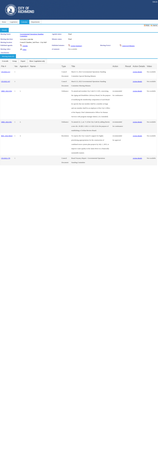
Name (33, 66)
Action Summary (76, 46)
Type (63, 66)
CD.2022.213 (5, 72)
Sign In (155, 1)
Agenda (25, 46)
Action (115, 66)
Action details (137, 72)
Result (128, 66)
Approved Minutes (128, 46)
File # (3, 66)
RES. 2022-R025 (6, 136)
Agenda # (24, 66)
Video (24, 49)
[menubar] (23, 61)
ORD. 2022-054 (6, 91)
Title (73, 66)
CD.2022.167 (5, 81)
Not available (72, 49)
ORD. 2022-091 (6, 122)
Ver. (16, 66)
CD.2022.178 (5, 158)
